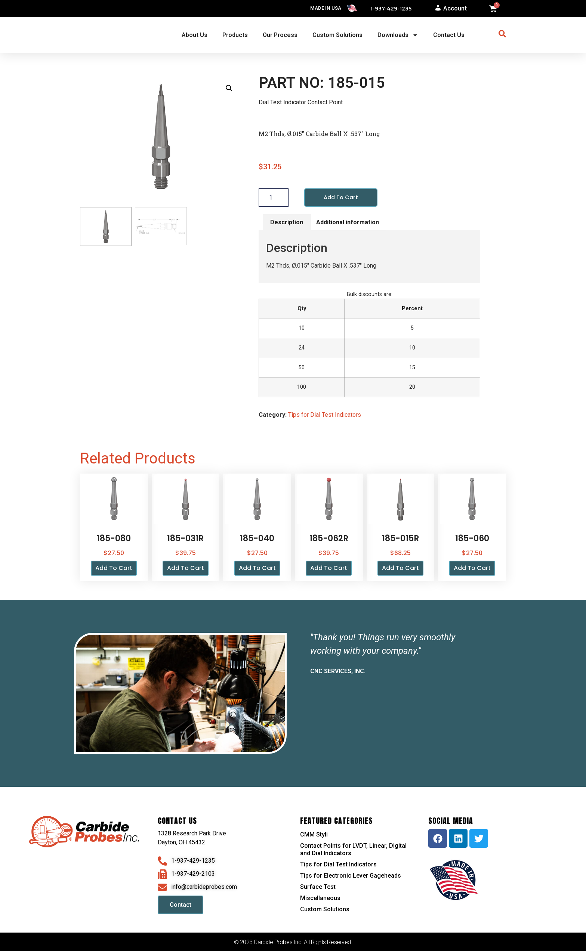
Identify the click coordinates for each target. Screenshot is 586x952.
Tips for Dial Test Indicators (324, 415)
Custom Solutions (337, 34)
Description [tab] (286, 222)
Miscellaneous (320, 898)
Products (235, 34)
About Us (194, 34)
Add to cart (342, 197)
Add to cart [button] (113, 568)
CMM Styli (314, 835)
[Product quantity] (274, 197)
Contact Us (449, 34)
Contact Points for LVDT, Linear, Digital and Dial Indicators (353, 850)
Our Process (280, 34)
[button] (229, 88)
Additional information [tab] (347, 222)
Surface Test (318, 887)
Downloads (397, 35)
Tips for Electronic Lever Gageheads (350, 876)
